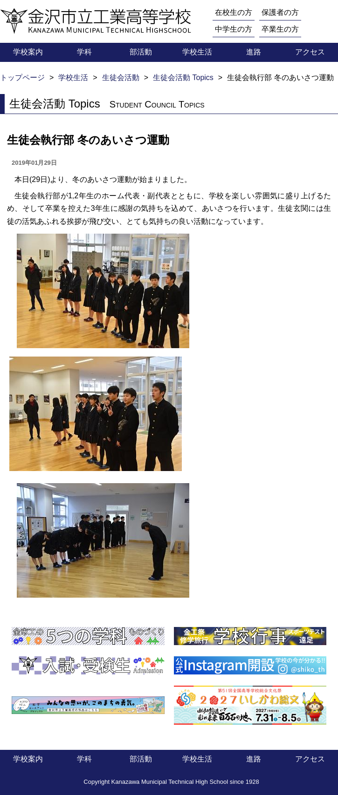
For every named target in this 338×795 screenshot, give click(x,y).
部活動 (141, 52)
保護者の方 (280, 12)
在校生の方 (233, 12)
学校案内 (28, 52)
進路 (253, 52)
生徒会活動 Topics (183, 77)
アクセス (310, 52)
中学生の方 (233, 29)
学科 (84, 52)
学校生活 (197, 52)
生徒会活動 (120, 77)
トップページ (22, 77)
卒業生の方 (280, 29)
